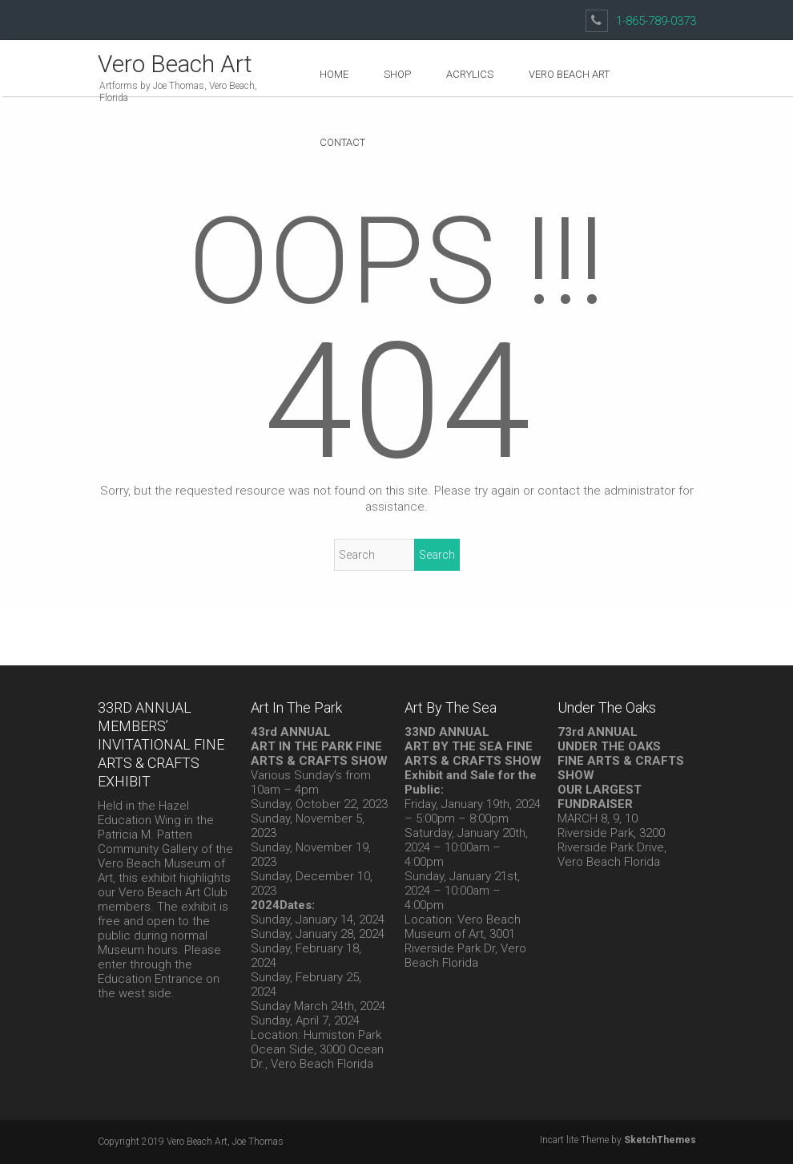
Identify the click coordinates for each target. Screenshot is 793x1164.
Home (334, 74)
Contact (342, 142)
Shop (397, 74)
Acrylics (469, 74)
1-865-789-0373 (656, 21)
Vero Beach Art (175, 64)
